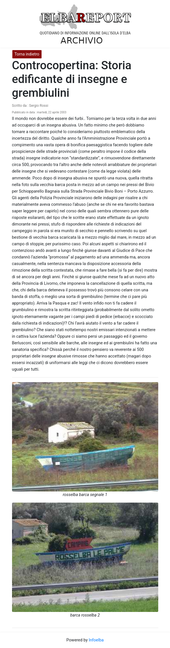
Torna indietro (27, 54)
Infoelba (96, 640)
